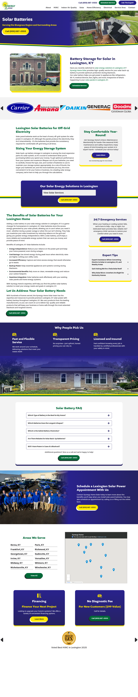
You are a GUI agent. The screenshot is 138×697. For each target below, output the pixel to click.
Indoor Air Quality (69, 8)
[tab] (69, 425)
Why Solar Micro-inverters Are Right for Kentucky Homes (108, 281)
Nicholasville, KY (19, 578)
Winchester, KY (42, 578)
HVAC (56, 8)
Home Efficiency (94, 8)
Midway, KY (16, 573)
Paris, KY (38, 555)
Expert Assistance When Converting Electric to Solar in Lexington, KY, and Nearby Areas (107, 269)
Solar (82, 8)
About (48, 8)
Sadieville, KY (41, 564)
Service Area (120, 8)
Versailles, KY (41, 569)
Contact (131, 8)
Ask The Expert (127, 3)
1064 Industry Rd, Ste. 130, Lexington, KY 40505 (123, 685)
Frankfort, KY (17, 560)
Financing (123, 692)
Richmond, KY (41, 560)
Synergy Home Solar (78, 74)
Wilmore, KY (40, 573)
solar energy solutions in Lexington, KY (110, 72)
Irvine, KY (15, 569)
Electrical (108, 8)
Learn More (101, 161)
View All (33, 586)
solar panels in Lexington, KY (96, 84)
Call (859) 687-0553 (87, 3)
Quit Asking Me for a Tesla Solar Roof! (107, 276)
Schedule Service (108, 3)
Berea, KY (15, 555)
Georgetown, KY (18, 564)
